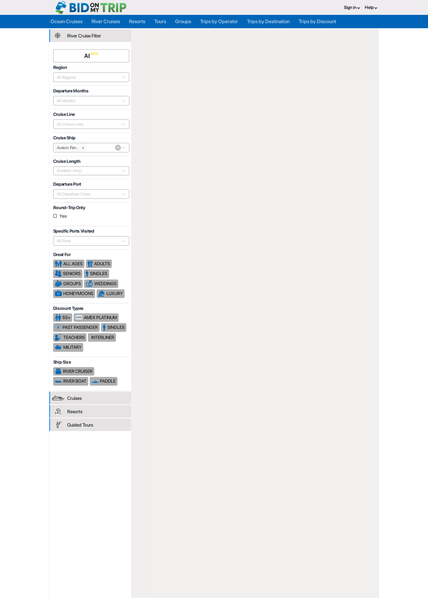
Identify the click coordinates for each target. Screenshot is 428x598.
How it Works (202, 559)
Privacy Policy (258, 553)
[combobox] (88, 77)
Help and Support (95, 566)
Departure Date (340, 190)
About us (198, 553)
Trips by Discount (317, 21)
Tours (160, 21)
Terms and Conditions (265, 559)
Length (369, 190)
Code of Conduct (261, 572)
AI (87, 55)
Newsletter (89, 573)
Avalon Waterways (244, 34)
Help (371, 7)
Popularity (291, 190)
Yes (63, 216)
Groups (183, 21)
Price (313, 190)
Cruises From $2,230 (350, 86)
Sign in (352, 7)
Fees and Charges (151, 566)
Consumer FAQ (92, 559)
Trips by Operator (219, 21)
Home (146, 34)
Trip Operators (173, 34)
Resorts (137, 21)
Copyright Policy (260, 566)
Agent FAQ (144, 559)
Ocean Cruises (67, 21)
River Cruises (106, 21)
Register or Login (94, 553)
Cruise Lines (206, 34)
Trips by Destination (268, 21)
